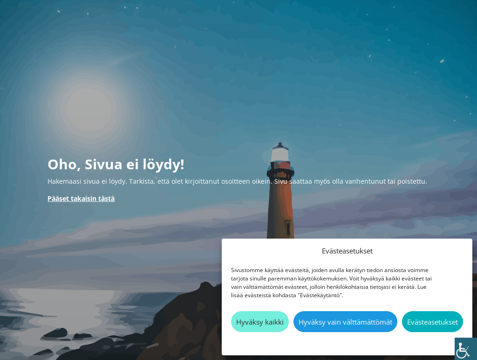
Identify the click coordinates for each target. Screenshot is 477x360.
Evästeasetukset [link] (432, 322)
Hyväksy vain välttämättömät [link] (345, 322)
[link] (466, 349)
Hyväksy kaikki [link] (260, 322)
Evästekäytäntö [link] (342, 343)
